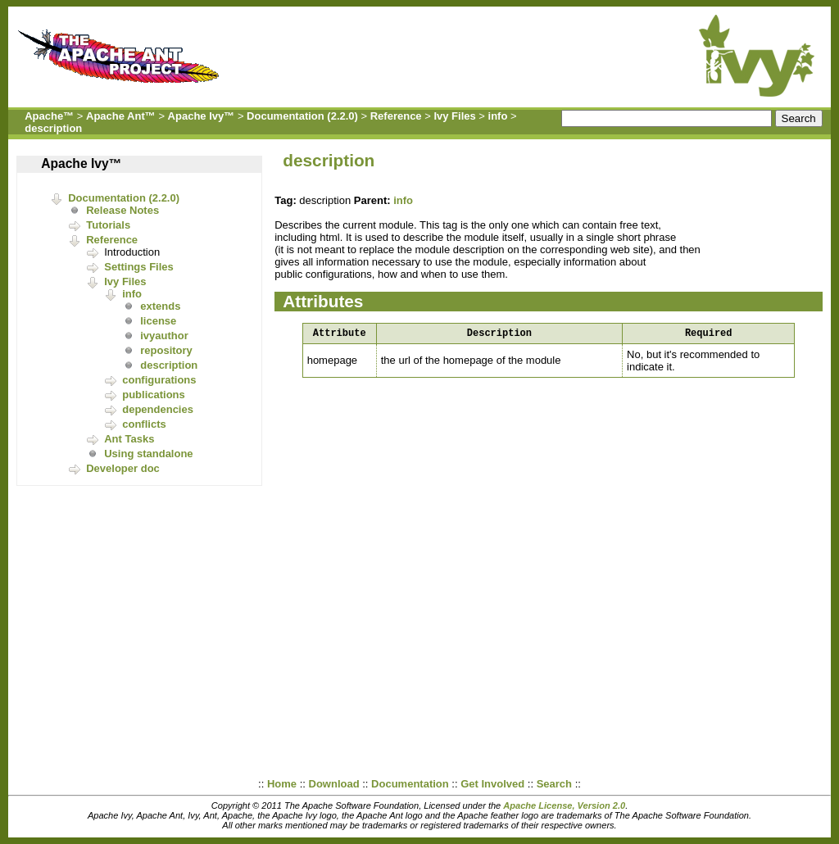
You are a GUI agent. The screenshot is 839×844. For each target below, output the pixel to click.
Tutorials (108, 225)
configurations (159, 380)
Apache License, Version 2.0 (564, 805)
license (158, 321)
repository (166, 350)
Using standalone (148, 453)
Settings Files (139, 267)
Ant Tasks (129, 439)
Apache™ (49, 116)
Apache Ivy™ (201, 116)
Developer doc (123, 468)
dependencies (157, 409)
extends (160, 306)
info (498, 116)
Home (282, 784)
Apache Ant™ (121, 116)
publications (153, 394)
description (53, 128)
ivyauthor (164, 335)
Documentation (410, 784)
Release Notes (122, 210)
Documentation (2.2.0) (302, 116)
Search (554, 784)
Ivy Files (454, 116)
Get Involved (492, 784)
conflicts (144, 424)
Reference (396, 116)
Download (334, 784)
